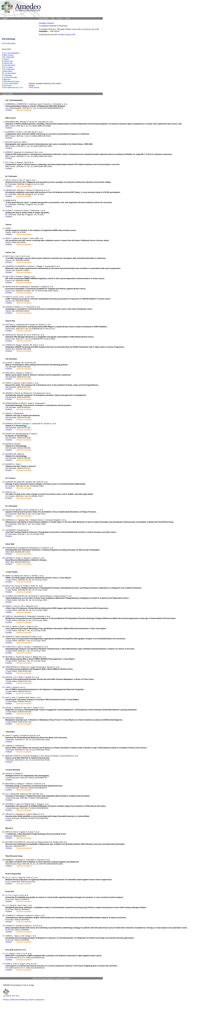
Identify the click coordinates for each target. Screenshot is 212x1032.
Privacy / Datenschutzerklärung (15, 1000)
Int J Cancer (8, 67)
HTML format (34, 87)
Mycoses (6, 79)
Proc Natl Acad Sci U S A (13, 87)
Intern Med (7, 71)
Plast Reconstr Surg (11, 81)
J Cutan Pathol (10, 73)
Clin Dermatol (9, 65)
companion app (88, 29)
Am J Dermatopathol (11, 53)
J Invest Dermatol (10, 77)
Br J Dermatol (8, 57)
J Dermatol (7, 75)
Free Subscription (9, 43)
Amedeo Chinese (46, 23)
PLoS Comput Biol (10, 83)
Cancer (6, 59)
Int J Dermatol (8, 69)
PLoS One (7, 85)
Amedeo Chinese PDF (67, 35)
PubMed (8, 110)
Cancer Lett (7, 61)
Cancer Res (8, 63)
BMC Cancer (8, 55)
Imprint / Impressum (36, 1000)
